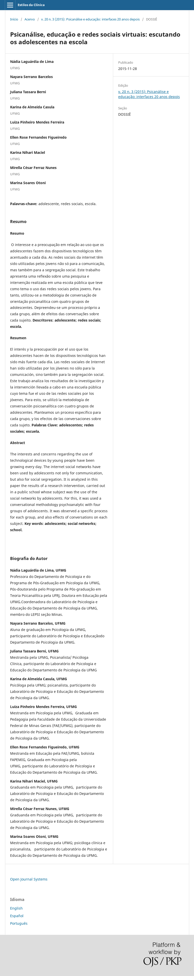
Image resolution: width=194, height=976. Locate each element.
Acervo (30, 19)
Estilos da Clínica (31, 5)
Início (14, 19)
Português (19, 923)
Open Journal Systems (28, 879)
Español (16, 915)
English (16, 908)
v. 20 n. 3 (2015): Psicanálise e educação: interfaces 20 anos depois (90, 19)
